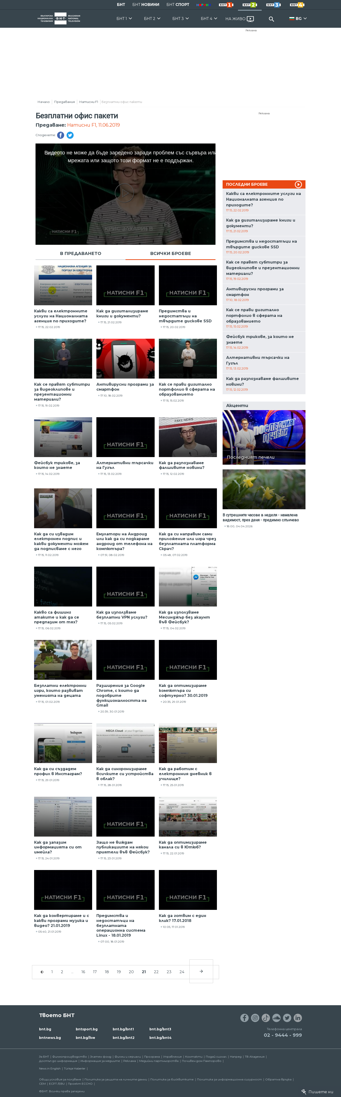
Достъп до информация (58, 1061)
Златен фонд (100, 1056)
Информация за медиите (100, 1061)
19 (119, 972)
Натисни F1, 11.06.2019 (93, 125)
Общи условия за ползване (60, 1079)
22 (156, 972)
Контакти (193, 1056)
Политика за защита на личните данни (116, 1079)
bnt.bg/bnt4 (160, 1038)
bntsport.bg (87, 1029)
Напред (236, 1056)
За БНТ (44, 1056)
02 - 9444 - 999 (283, 1035)
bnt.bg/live (85, 1038)
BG (299, 18)
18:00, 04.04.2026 (239, 526)
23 (169, 972)
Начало (44, 102)
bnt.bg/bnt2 (124, 1038)
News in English (50, 1068)
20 (131, 972)
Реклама (251, 30)
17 (95, 972)
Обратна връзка (278, 1079)
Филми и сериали (128, 1056)
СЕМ (42, 1083)
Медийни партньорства (159, 1061)
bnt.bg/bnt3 (160, 1029)
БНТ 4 (206, 18)
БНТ (121, 4)
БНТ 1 (122, 18)
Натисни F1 (88, 102)
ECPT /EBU (57, 1083)
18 (107, 972)
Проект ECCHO (80, 1083)
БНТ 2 (149, 18)
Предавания (64, 102)
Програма (152, 1056)
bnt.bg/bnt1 (123, 1029)
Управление (172, 1056)
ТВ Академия (255, 1056)
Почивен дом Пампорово (201, 1061)
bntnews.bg (50, 1038)
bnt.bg (45, 1029)
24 (181, 972)
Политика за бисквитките (172, 1079)
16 (83, 972)
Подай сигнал (216, 1056)
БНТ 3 (178, 18)
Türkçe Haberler (74, 1068)
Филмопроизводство (69, 1056)
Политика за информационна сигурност (229, 1079)
